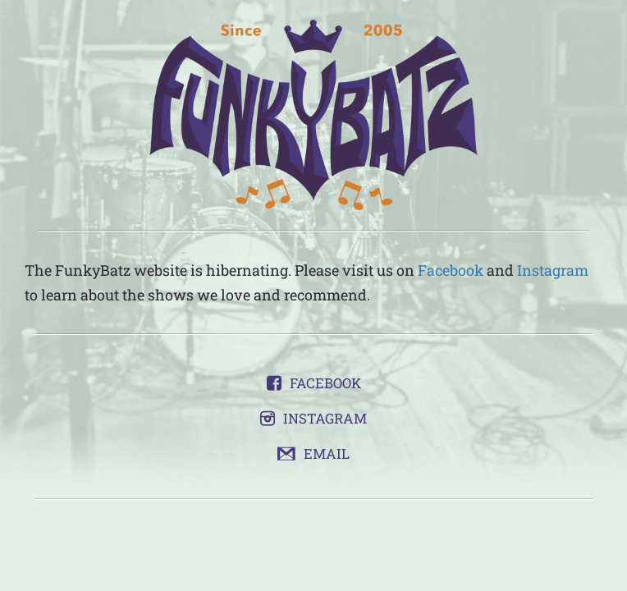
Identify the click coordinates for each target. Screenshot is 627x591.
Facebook (450, 270)
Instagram (552, 270)
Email (327, 453)
